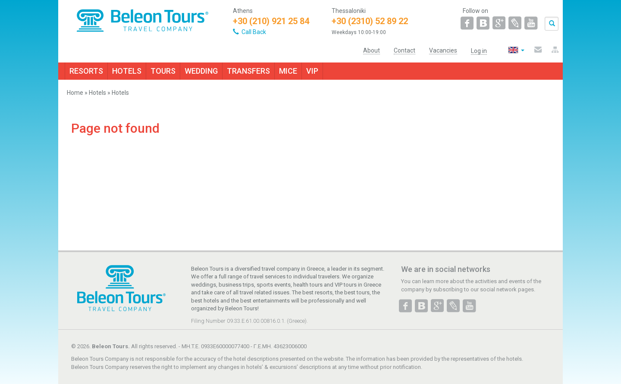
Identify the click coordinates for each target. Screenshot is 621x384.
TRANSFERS (248, 70)
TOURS (163, 70)
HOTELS (126, 70)
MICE (288, 70)
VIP (312, 70)
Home (75, 92)
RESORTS (86, 70)
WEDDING (201, 70)
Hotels (97, 92)
